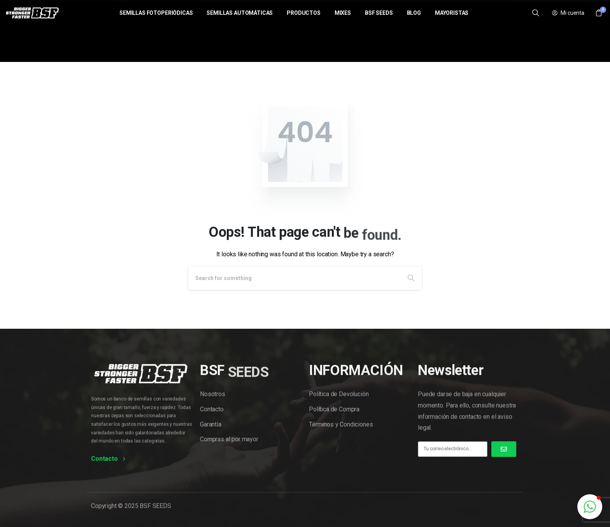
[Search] (294, 278)
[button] (589, 506)
